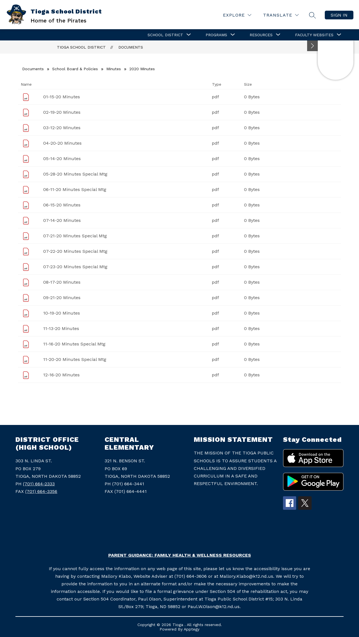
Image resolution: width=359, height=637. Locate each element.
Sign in (339, 15)
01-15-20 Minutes (61, 96)
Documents (130, 47)
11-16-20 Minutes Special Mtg (74, 344)
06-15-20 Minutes (61, 205)
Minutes (113, 69)
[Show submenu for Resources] (261, 34)
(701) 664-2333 (39, 483)
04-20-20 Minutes (62, 143)
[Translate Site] (281, 15)
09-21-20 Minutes (61, 297)
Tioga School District (81, 47)
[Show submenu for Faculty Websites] (314, 34)
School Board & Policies (75, 69)
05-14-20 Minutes (62, 158)
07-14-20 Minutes (62, 220)
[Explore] (237, 15)
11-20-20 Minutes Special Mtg (74, 359)
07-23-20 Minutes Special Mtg (75, 266)
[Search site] (312, 15)
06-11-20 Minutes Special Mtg (74, 189)
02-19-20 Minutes (61, 112)
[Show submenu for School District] (165, 34)
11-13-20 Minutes (61, 328)
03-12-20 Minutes (61, 127)
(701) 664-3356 (41, 491)
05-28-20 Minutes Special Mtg (75, 174)
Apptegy (191, 629)
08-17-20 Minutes (61, 282)
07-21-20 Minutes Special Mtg (75, 235)
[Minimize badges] (312, 45)
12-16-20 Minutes (61, 374)
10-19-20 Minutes (61, 313)
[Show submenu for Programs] (216, 34)
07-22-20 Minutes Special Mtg (75, 251)
